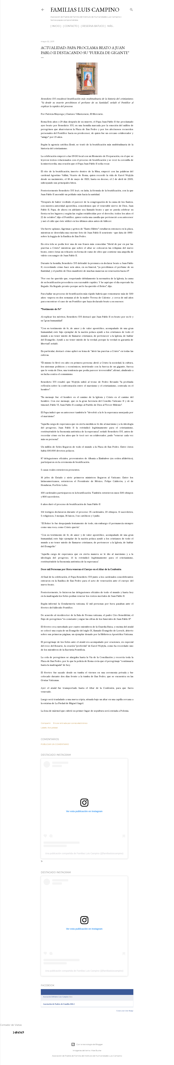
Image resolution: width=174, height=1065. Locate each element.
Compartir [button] (46, 723)
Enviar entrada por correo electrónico (70, 723)
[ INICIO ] (55, 26)
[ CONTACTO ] (71, 26)
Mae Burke (96, 1050)
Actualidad (53, 727)
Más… (110, 26)
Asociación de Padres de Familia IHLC (59, 1004)
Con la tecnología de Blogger (87, 1044)
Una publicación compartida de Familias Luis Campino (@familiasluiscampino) (84, 853)
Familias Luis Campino (84, 9)
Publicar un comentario (55, 744)
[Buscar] (131, 9)
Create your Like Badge (124, 1011)
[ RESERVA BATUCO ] (93, 26)
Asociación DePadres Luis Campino (56, 997)
